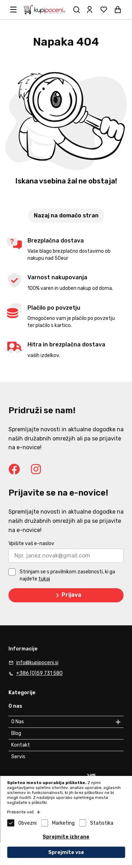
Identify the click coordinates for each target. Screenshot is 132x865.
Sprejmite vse (66, 852)
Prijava (67, 595)
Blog (16, 733)
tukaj (44, 579)
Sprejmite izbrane (66, 837)
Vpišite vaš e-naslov (31, 543)
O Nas (17, 722)
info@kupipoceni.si (37, 663)
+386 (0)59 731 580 (39, 673)
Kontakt (20, 745)
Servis (18, 757)
